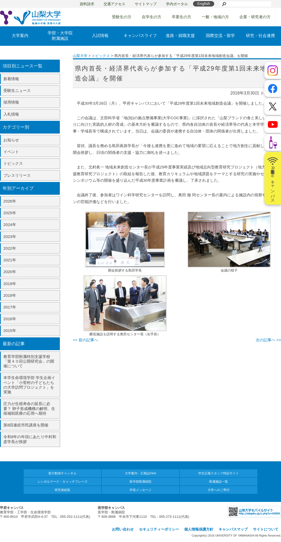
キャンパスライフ (140, 35)
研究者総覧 (62, 490)
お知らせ (11, 140)
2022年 (9, 248)
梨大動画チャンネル (62, 473)
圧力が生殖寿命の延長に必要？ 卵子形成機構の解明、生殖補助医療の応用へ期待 (29, 408)
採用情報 (11, 102)
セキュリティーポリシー (159, 529)
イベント (11, 151)
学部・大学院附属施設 (60, 36)
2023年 (9, 236)
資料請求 (87, 4)
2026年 (9, 201)
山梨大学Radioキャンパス (272, 178)
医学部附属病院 (140, 481)
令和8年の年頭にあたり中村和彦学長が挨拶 (29, 439)
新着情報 (11, 79)
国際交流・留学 (220, 35)
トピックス (13, 163)
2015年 (9, 330)
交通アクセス (114, 4)
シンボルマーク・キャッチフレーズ (62, 481)
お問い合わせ (123, 529)
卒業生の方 (181, 17)
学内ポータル (177, 4)
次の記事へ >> (268, 340)
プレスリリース (17, 175)
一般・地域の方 (215, 17)
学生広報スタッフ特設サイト (218, 473)
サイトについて (265, 529)
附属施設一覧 (218, 481)
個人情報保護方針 (198, 529)
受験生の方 (121, 17)
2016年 (9, 319)
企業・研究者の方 (255, 17)
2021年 (9, 260)
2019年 (9, 283)
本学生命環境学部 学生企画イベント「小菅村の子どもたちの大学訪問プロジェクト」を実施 (29, 384)
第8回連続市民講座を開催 (25, 425)
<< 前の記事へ (85, 340)
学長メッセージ (140, 490)
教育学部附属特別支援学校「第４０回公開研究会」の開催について (28, 361)
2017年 (9, 307)
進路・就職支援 (180, 35)
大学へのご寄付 (218, 490)
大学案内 (20, 35)
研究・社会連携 (260, 35)
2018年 (9, 295)
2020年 (9, 271)
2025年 (9, 213)
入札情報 (11, 114)
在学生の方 (151, 17)
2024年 (9, 224)
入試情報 (100, 35)
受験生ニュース (17, 90)
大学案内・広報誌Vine (140, 473)
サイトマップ (146, 4)
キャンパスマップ (233, 529)
